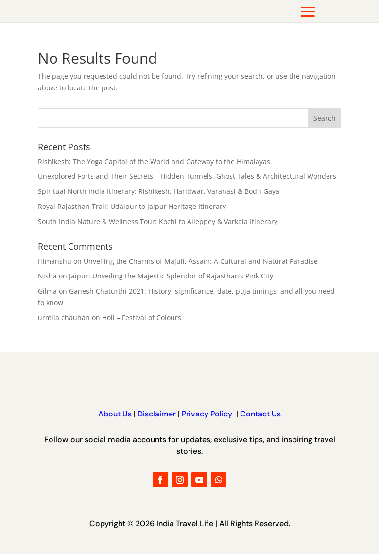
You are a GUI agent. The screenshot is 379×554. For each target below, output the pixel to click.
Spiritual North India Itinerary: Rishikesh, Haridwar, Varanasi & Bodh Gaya (158, 191)
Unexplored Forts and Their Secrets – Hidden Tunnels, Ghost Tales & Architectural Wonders (187, 176)
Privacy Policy (208, 414)
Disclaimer (157, 414)
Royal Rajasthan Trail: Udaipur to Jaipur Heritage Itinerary (132, 206)
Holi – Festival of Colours (141, 317)
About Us (115, 414)
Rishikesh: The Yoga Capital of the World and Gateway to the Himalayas (154, 161)
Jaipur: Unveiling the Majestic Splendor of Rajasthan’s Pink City (171, 275)
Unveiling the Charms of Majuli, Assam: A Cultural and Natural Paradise (201, 261)
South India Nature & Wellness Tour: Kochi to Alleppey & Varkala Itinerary (157, 221)
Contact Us (259, 414)
